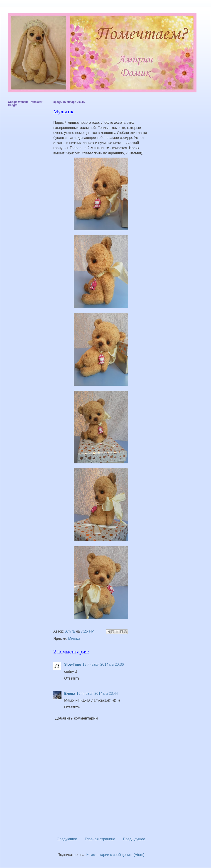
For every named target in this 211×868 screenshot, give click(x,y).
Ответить (72, 678)
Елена (69, 693)
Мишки (74, 638)
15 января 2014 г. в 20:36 (103, 664)
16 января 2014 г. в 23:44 (97, 693)
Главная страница (100, 839)
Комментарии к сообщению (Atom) (115, 855)
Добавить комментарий (76, 718)
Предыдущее (134, 839)
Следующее (67, 839)
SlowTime (72, 664)
